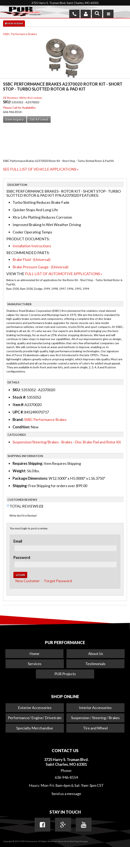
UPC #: (18, 412)
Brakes (66, 442)
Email (17, 541)
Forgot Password (58, 580)
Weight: (19, 471)
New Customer (27, 580)
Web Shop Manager (78, 841)
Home (34, 653)
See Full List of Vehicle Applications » (40, 169)
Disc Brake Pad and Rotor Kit (98, 442)
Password (21, 557)
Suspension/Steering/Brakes (36, 442)
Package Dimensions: (30, 478)
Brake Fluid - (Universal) (31, 259)
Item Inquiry (15, 119)
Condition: (21, 427)
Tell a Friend (38, 119)
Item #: (19, 404)
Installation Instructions (32, 246)
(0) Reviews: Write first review (22, 97)
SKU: (7, 102)
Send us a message (66, 793)
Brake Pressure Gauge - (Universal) (40, 267)
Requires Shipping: (28, 463)
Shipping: (20, 485)
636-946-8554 (66, 777)
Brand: (18, 419)
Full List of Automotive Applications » (63, 273)
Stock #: (20, 397)
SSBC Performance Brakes (20, 34)
